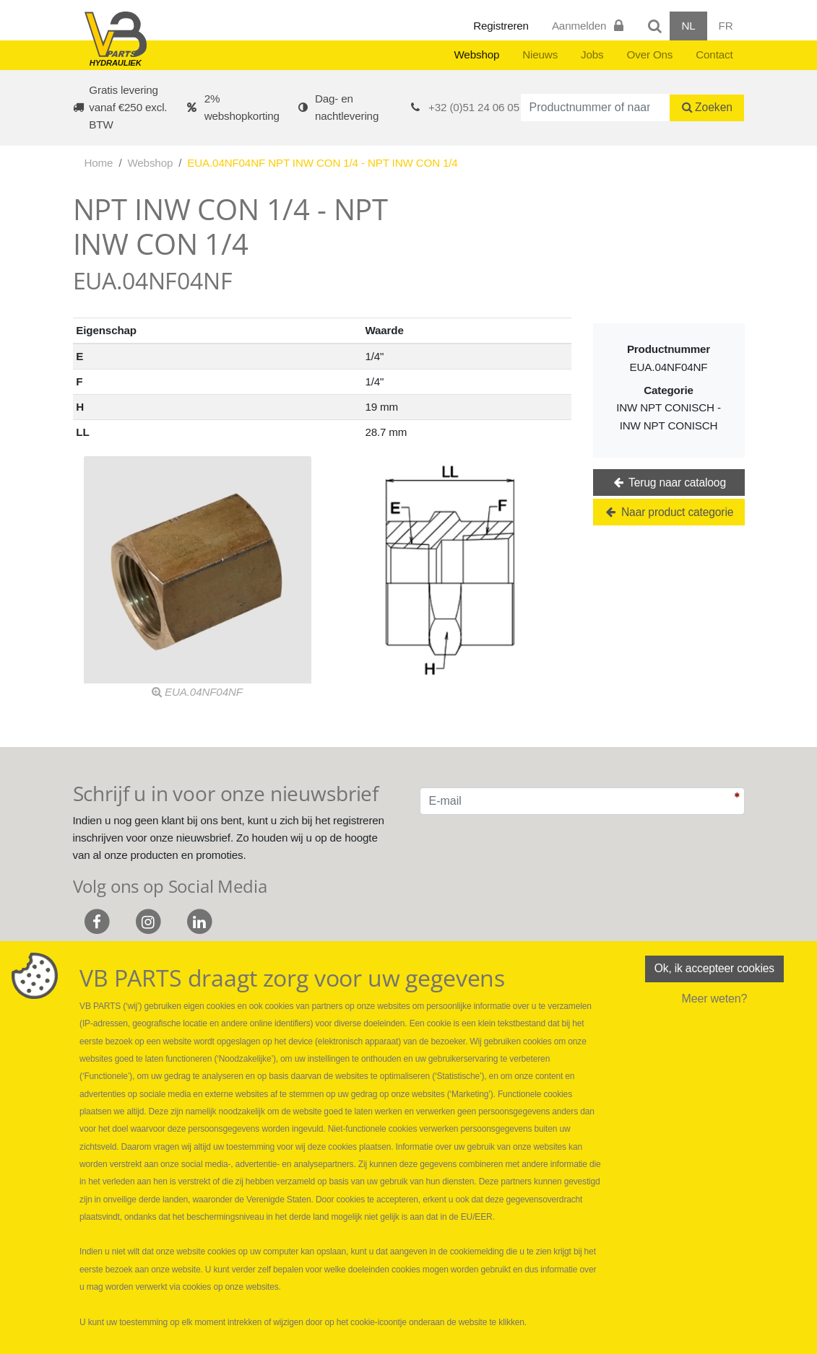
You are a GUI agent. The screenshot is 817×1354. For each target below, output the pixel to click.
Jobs (592, 54)
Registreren (501, 25)
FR (726, 25)
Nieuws (540, 54)
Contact (714, 54)
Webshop (476, 54)
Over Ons (650, 54)
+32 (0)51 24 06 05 (473, 107)
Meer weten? (714, 999)
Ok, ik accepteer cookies (714, 969)
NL (688, 25)
